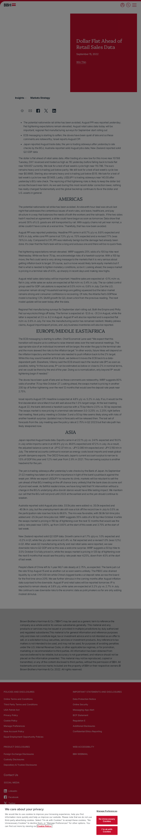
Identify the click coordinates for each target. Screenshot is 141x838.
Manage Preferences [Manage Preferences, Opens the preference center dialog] (107, 811)
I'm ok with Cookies (107, 830)
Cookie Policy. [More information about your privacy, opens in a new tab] (44, 826)
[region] (70, 821)
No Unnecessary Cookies (107, 820)
